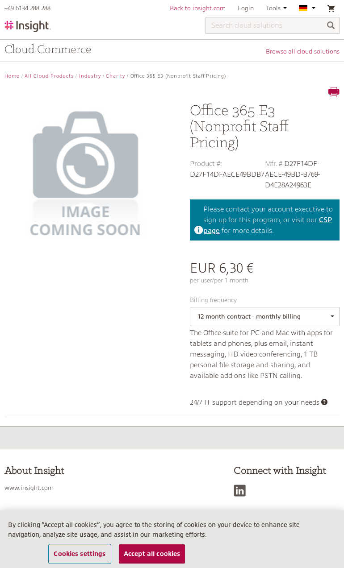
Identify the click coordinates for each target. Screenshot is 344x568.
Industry (90, 76)
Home (12, 76)
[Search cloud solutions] (273, 25)
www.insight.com (29, 487)
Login (246, 8)
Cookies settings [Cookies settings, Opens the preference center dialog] (79, 553)
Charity (115, 76)
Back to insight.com (198, 8)
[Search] (331, 26)
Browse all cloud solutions (303, 51)
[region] (172, 539)
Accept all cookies (152, 553)
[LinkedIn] (242, 491)
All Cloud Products (49, 76)
